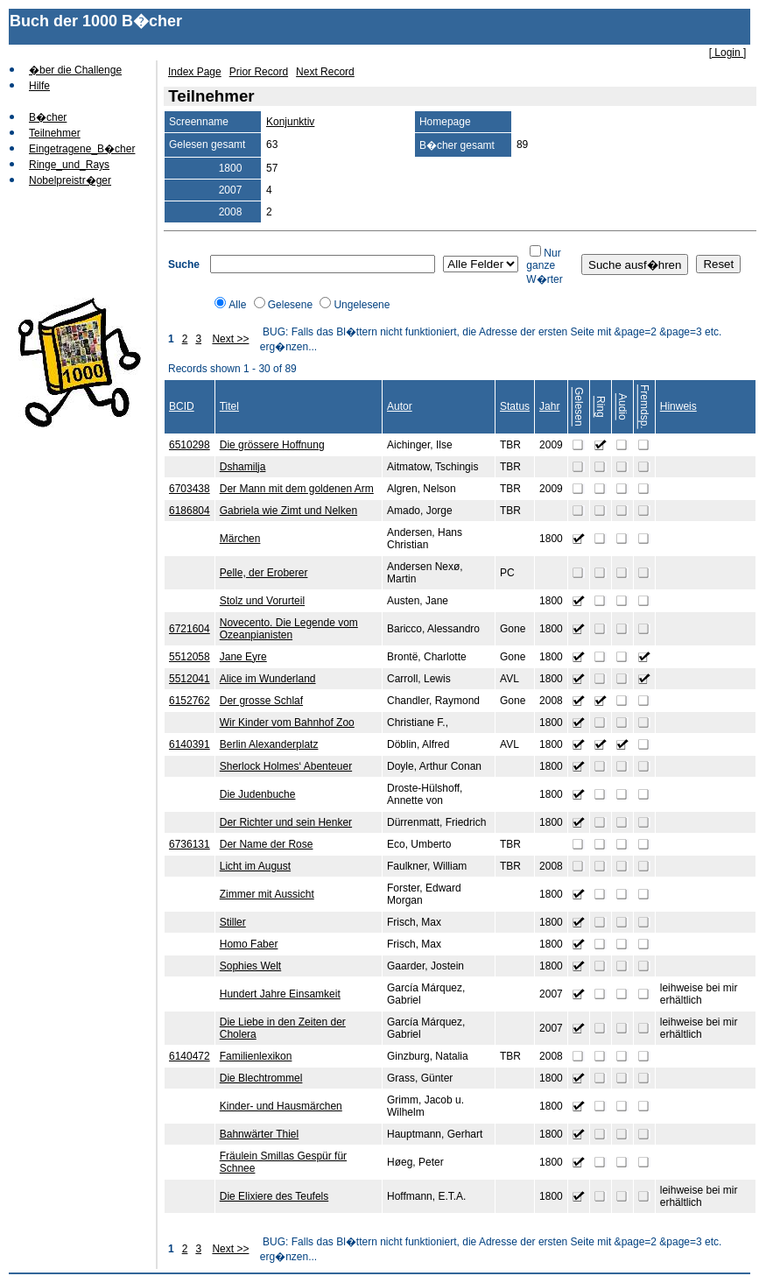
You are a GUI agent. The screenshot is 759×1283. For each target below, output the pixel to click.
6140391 (189, 744)
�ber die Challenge (75, 70)
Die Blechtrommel (261, 1078)
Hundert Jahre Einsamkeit (280, 994)
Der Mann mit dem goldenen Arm (297, 489)
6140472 (189, 1056)
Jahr (549, 406)
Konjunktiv (290, 122)
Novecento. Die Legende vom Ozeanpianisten (289, 629)
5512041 (189, 679)
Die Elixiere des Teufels (274, 1196)
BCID (181, 406)
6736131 (189, 844)
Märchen (240, 538)
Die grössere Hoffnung (272, 445)
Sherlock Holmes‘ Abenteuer (286, 766)
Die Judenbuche (258, 794)
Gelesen (579, 406)
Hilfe (39, 86)
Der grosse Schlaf (261, 700)
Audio (622, 406)
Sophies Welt (250, 966)
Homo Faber (249, 944)
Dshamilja (243, 467)
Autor (399, 406)
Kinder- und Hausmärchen (281, 1106)
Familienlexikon (256, 1056)
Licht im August (255, 866)
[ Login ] (728, 52)
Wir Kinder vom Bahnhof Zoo (287, 722)
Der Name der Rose (266, 844)
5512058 (189, 657)
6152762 (189, 700)
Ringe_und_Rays (69, 165)
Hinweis (678, 406)
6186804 (189, 510)
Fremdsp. (644, 406)
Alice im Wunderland (268, 679)
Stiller (233, 922)
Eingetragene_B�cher (82, 149)
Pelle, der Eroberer (264, 573)
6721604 (189, 629)
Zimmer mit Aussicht (267, 894)
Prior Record (258, 72)
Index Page (194, 72)
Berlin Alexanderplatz (269, 744)
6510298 (189, 445)
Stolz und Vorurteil (262, 601)
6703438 (189, 489)
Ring (600, 407)
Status (515, 406)
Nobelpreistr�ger (70, 180)
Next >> (230, 339)
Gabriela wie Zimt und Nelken (288, 510)
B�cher (48, 117)
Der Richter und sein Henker (286, 822)
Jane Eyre (243, 657)
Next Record (325, 72)
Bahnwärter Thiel (259, 1134)
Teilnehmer (55, 133)
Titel (229, 406)
